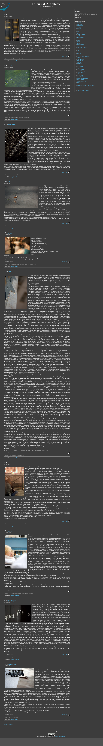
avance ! (10, 233)
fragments (79, 63)
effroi (78, 46)
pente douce (12, 124)
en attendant (80, 75)
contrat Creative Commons (60, 736)
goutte (10, 531)
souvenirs (79, 65)
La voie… (79, 38)
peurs (78, 40)
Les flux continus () (83, 90)
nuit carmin (80, 73)
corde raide (80, 72)
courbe (79, 41)
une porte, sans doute (82, 78)
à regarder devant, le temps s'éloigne (86, 85)
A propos (79, 19)
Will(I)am (79, 57)
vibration (10, 182)
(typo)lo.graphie (13, 600)
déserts (79, 62)
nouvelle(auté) (80, 59)
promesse (79, 52)
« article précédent (8, 724)
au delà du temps (81, 71)
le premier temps (81, 68)
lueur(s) (79, 82)
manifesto (11, 66)
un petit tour (80, 66)
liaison (78, 43)
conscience (80, 60)
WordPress (63, 731)
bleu (78, 50)
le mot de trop (80, 44)
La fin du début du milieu (83, 56)
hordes (79, 49)
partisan (79, 84)
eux (9, 463)
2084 (9, 271)
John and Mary (80, 37)
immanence (80, 54)
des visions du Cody (82, 81)
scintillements (12, 664)
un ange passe (80, 69)
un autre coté (80, 76)
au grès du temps (15, 60)
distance (10, 15)
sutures (79, 53)
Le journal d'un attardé (46, 4)
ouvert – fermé (80, 79)
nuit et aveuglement (82, 47)
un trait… (79, 87)
